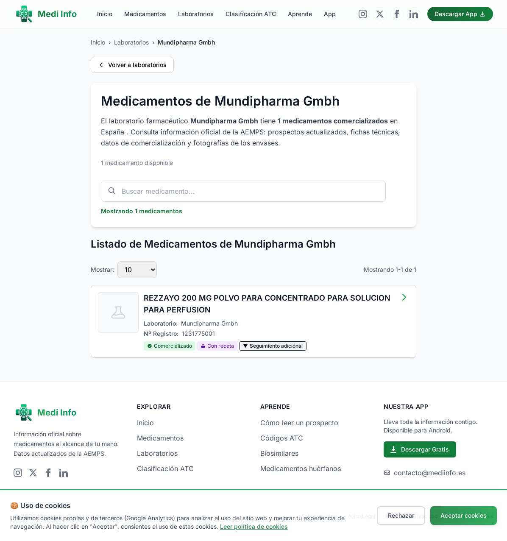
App (330, 13)
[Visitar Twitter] (380, 14)
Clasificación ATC (251, 13)
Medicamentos (145, 13)
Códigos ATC (281, 438)
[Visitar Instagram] (363, 14)
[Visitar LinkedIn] (414, 14)
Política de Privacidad (411, 516)
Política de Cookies (470, 516)
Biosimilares (279, 453)
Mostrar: (102, 269)
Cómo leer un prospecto (299, 422)
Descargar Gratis (419, 449)
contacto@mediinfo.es (424, 472)
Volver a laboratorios (132, 64)
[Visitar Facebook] (397, 14)
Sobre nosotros (319, 516)
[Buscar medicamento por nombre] (243, 191)
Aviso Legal (361, 516)
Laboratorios (196, 13)
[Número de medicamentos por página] (137, 269)
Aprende (300, 13)
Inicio (104, 13)
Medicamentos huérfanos (300, 468)
